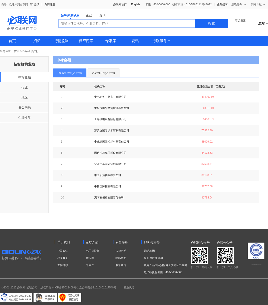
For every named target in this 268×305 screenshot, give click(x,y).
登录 (36, 4)
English (135, 4)
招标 (36, 41)
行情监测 (61, 41)
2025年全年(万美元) (70, 73)
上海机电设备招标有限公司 (110, 119)
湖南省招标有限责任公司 (109, 197)
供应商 (90, 258)
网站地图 (149, 250)
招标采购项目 (70, 16)
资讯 (102, 15)
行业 (24, 87)
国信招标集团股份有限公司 (110, 152)
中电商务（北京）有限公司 (110, 96)
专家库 (110, 41)
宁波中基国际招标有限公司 (110, 164)
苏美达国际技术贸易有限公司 (111, 130)
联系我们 (62, 258)
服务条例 (120, 265)
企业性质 (24, 117)
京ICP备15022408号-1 (65, 287)
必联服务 (161, 41)
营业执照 (129, 287)
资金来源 (24, 107)
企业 (89, 15)
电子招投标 (92, 250)
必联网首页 (120, 4)
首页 (12, 41)
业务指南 (222, 4)
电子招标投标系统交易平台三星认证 (256, 264)
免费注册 (49, 4)
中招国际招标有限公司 (107, 186)
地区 (24, 97)
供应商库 (86, 41)
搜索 (211, 23)
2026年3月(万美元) (103, 73)
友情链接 (62, 265)
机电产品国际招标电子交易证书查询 (165, 265)
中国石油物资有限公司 (107, 175)
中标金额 (24, 77)
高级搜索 (240, 20)
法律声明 (120, 250)
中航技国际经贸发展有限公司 (111, 108)
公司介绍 (62, 250)
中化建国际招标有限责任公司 (111, 141)
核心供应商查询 (153, 258)
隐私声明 (120, 258)
